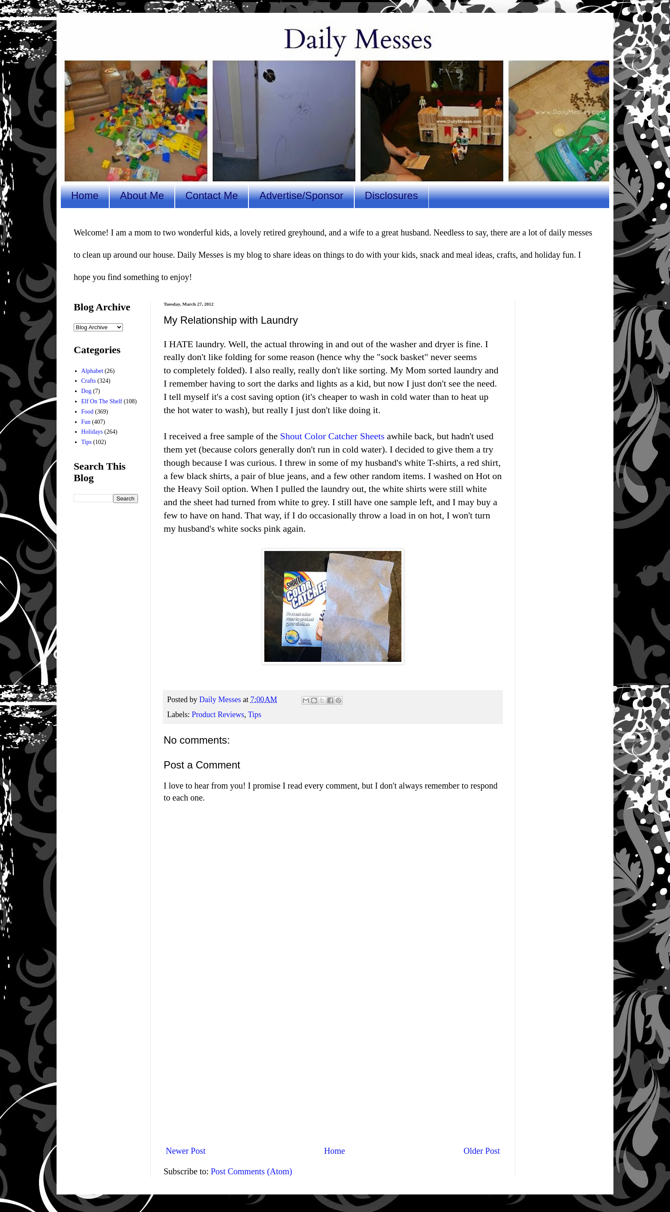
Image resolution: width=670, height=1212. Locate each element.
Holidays (92, 432)
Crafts (88, 381)
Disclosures (391, 195)
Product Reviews (217, 714)
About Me (142, 195)
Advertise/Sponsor (301, 195)
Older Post (482, 1150)
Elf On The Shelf (102, 401)
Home (85, 195)
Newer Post (186, 1150)
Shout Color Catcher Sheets (332, 436)
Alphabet (92, 371)
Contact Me (211, 195)
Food (87, 411)
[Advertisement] (333, 1068)
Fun (86, 422)
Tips (254, 714)
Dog (86, 391)
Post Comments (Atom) (251, 1171)
